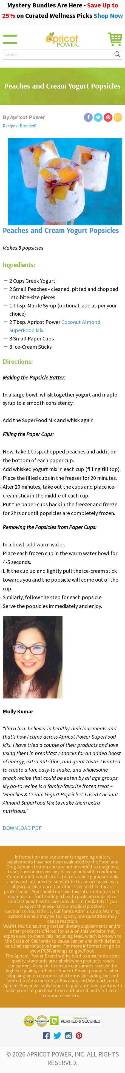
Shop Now (108, 15)
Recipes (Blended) (19, 125)
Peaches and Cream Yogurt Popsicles (61, 230)
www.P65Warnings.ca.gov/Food (62, 951)
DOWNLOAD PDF (22, 827)
